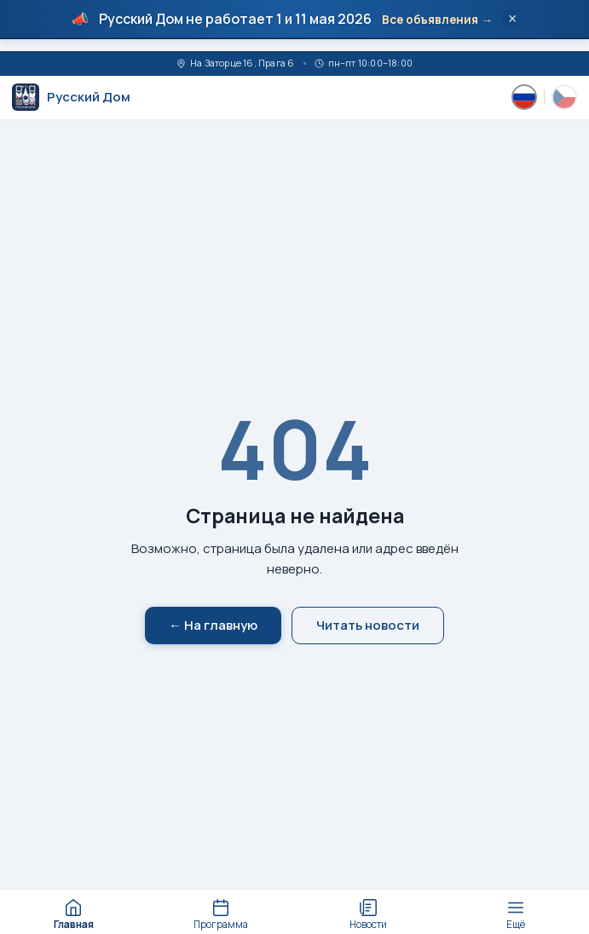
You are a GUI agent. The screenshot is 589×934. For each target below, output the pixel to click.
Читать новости (367, 625)
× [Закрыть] (512, 18)
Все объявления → (437, 19)
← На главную (213, 625)
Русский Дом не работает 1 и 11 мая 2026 (235, 18)
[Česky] (564, 97)
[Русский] (524, 97)
